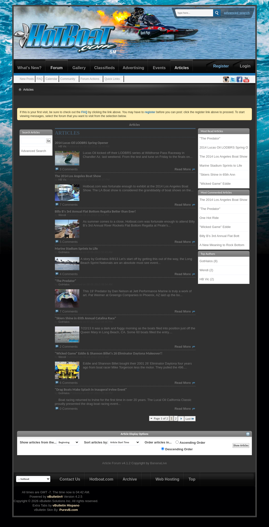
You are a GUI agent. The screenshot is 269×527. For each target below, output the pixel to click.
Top (191, 479)
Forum (57, 68)
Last (190, 418)
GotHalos (64, 252)
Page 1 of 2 (161, 418)
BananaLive (158, 463)
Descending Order (177, 449)
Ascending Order (190, 442)
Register (221, 66)
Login (245, 66)
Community (67, 79)
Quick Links (112, 79)
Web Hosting (167, 479)
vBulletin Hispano (65, 505)
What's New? (29, 68)
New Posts (27, 79)
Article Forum (111, 463)
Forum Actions (90, 79)
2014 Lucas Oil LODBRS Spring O (223, 147)
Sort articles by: (96, 442)
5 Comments (69, 242)
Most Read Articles (212, 131)
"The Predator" (209, 138)
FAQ (39, 79)
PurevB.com (68, 510)
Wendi (62, 215)
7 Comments (69, 204)
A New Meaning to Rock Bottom (221, 245)
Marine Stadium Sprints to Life (220, 165)
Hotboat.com (101, 479)
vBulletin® (55, 496)
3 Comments (69, 169)
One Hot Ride (209, 218)
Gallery (79, 68)
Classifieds (104, 68)
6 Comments (69, 383)
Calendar (51, 79)
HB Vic (62, 146)
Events (159, 68)
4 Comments (69, 274)
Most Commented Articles (216, 192)
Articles (182, 68)
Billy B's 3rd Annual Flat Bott (219, 236)
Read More (185, 169)
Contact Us (70, 479)
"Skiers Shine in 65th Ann (217, 174)
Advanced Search (237, 13)
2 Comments (69, 346)
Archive (130, 479)
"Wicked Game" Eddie (215, 183)
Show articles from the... (38, 442)
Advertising (133, 68)
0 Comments (69, 408)
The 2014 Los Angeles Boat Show (223, 156)
